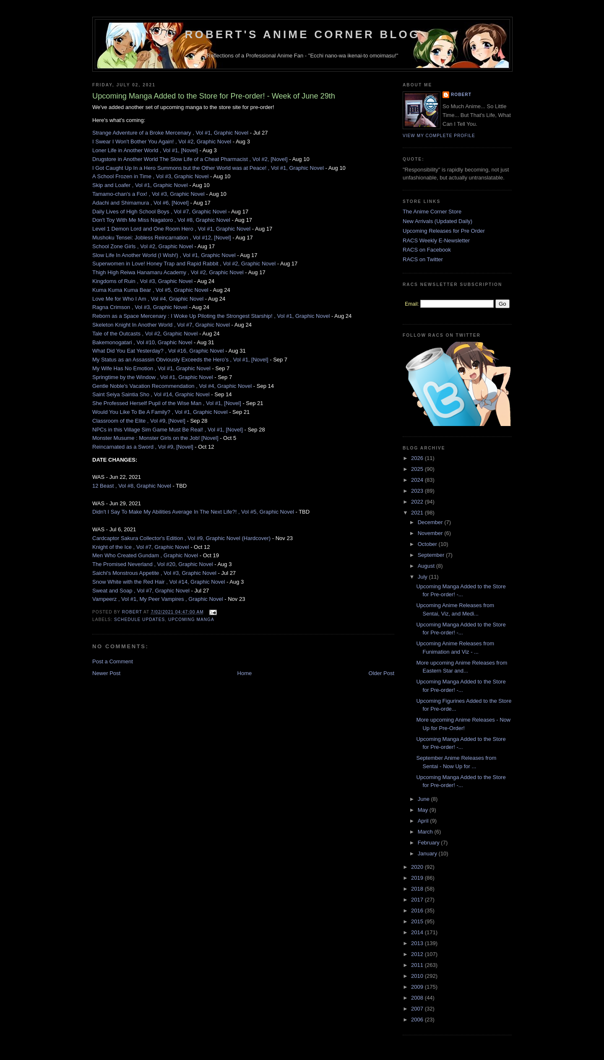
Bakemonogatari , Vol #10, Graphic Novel (142, 342)
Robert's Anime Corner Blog (302, 34)
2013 (418, 943)
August (427, 566)
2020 (418, 867)
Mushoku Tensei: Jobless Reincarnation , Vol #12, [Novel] (161, 237)
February (429, 842)
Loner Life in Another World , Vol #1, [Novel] (145, 150)
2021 (418, 512)
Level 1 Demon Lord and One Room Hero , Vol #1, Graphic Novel (171, 229)
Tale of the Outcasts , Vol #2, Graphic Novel (145, 333)
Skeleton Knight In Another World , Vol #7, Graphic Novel (161, 325)
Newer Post (106, 673)
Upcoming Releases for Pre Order (444, 231)
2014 (418, 932)
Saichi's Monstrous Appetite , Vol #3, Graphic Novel (154, 573)
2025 (418, 469)
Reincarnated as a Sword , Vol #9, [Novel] (142, 447)
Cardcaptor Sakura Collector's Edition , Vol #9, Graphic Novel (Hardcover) (181, 538)
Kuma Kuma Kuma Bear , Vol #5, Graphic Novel (150, 290)
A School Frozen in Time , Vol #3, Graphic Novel (150, 176)
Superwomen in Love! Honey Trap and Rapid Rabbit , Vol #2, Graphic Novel (184, 263)
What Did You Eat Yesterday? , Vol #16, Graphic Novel (158, 351)
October (428, 544)
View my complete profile (439, 135)
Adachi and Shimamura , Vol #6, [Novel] (140, 203)
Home (244, 673)
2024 (418, 480)
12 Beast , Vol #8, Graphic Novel (131, 486)
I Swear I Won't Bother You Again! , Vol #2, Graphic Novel (161, 141)
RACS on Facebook (427, 250)
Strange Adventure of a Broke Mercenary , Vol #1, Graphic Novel (170, 133)
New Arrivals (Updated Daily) (437, 221)
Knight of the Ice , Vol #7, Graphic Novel (140, 547)
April (424, 821)
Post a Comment (112, 661)
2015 (418, 921)
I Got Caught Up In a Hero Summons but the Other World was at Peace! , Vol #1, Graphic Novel (208, 168)
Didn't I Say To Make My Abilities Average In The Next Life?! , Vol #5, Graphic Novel (193, 512)
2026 (418, 458)
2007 (418, 1008)
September (432, 555)
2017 (418, 899)
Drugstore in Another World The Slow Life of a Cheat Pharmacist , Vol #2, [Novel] (190, 159)
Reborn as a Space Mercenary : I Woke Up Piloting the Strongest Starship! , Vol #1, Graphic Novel (211, 316)
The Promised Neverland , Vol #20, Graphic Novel (152, 564)
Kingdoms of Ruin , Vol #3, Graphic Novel (142, 281)
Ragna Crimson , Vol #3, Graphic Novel (139, 307)
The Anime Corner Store (432, 211)
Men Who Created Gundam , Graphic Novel (145, 555)
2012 (418, 954)
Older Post (381, 673)
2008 (418, 998)
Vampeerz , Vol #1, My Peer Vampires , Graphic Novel (157, 599)
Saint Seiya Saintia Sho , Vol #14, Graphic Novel (151, 394)
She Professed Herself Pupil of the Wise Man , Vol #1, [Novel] (166, 403)
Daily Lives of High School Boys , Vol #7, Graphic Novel (159, 211)
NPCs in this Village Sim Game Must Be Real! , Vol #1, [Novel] (167, 429)
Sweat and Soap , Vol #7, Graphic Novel (141, 590)
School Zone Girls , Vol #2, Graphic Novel (142, 246)
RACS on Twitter (423, 259)
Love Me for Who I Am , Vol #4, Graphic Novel (147, 299)
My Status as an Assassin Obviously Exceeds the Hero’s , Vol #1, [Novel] (180, 359)
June (424, 799)
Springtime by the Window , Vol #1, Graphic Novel (152, 377)
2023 (418, 491)
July (423, 577)
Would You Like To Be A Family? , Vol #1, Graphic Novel (160, 412)
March (426, 832)
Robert (461, 94)
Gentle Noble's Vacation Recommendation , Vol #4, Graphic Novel (172, 386)
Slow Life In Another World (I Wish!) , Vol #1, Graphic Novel (164, 255)
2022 (418, 502)
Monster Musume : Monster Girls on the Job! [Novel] (155, 438)
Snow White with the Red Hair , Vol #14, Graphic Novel (158, 582)
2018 (418, 889)
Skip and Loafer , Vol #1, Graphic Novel (140, 185)
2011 (418, 965)
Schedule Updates (139, 619)
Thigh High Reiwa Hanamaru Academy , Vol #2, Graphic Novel (168, 272)
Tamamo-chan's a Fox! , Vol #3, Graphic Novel (148, 194)
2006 (418, 1019)
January (428, 853)
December (431, 522)
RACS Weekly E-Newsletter (436, 240)
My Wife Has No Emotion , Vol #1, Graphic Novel (151, 368)
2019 (418, 878)
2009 (418, 987)
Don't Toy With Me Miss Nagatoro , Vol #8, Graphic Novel (161, 220)
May (424, 810)
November (431, 533)
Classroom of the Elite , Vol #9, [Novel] (138, 421)
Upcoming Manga (191, 619)
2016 (418, 910)
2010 (418, 976)
